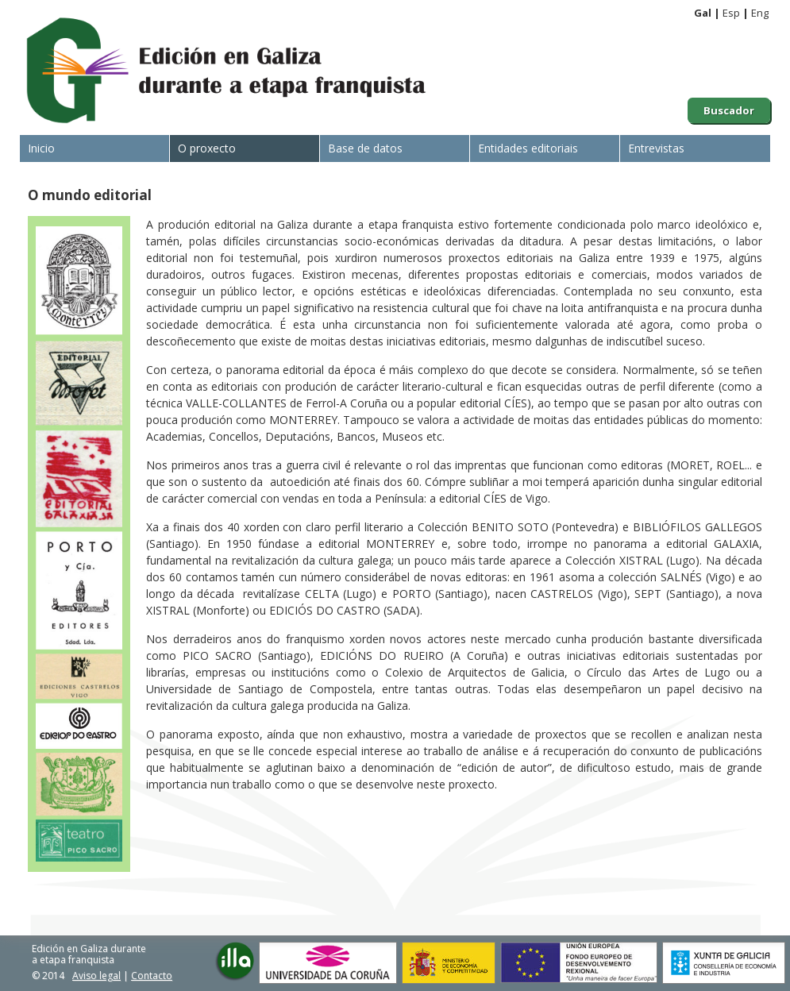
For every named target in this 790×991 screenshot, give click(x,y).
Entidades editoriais (528, 148)
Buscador (728, 110)
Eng (760, 13)
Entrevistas (656, 148)
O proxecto (207, 148)
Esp (731, 13)
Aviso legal (96, 975)
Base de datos (365, 148)
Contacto (151, 975)
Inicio (41, 148)
